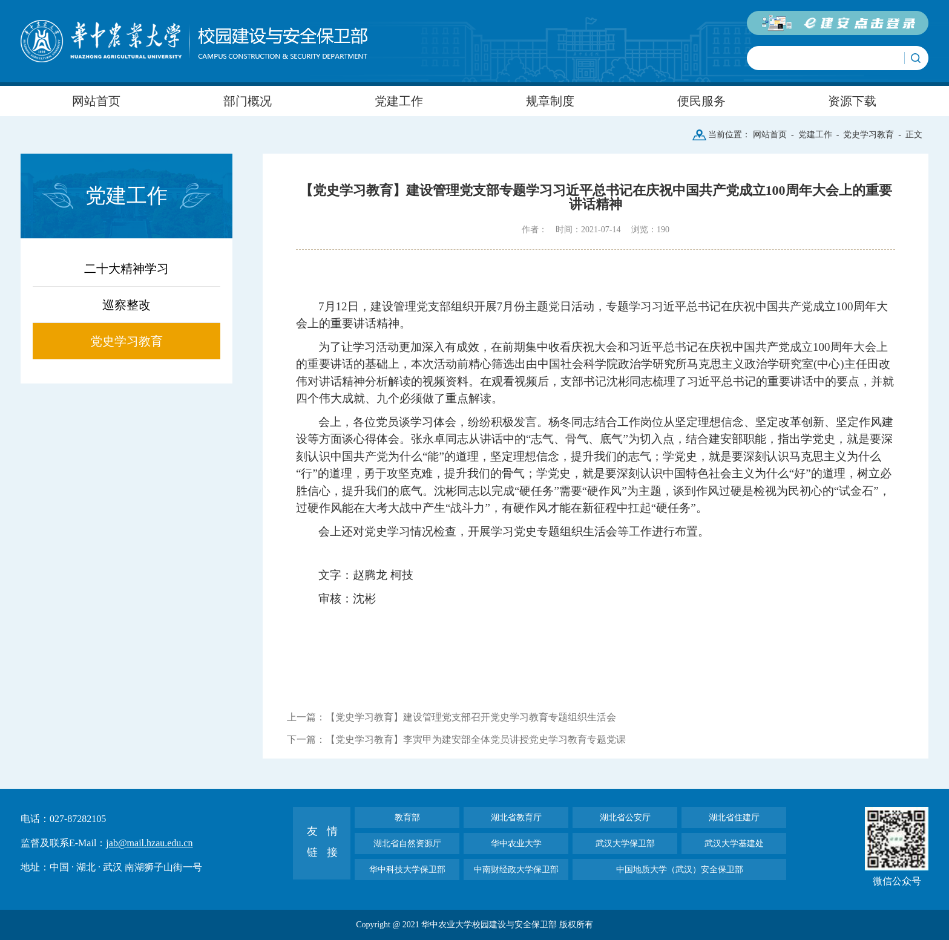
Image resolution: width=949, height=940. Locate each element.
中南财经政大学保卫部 (516, 869)
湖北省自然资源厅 (407, 843)
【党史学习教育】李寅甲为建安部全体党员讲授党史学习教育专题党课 (476, 739)
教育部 (407, 817)
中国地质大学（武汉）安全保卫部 (679, 869)
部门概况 (247, 101)
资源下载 (852, 101)
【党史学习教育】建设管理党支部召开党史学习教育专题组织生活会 (471, 717)
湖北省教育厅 (516, 817)
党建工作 (399, 101)
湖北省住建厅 (734, 817)
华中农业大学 (516, 843)
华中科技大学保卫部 (407, 869)
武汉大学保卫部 (625, 843)
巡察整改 (126, 305)
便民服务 (701, 101)
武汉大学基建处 (734, 843)
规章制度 (550, 101)
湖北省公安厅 (625, 817)
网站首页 (96, 101)
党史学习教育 (868, 134)
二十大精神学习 (126, 268)
